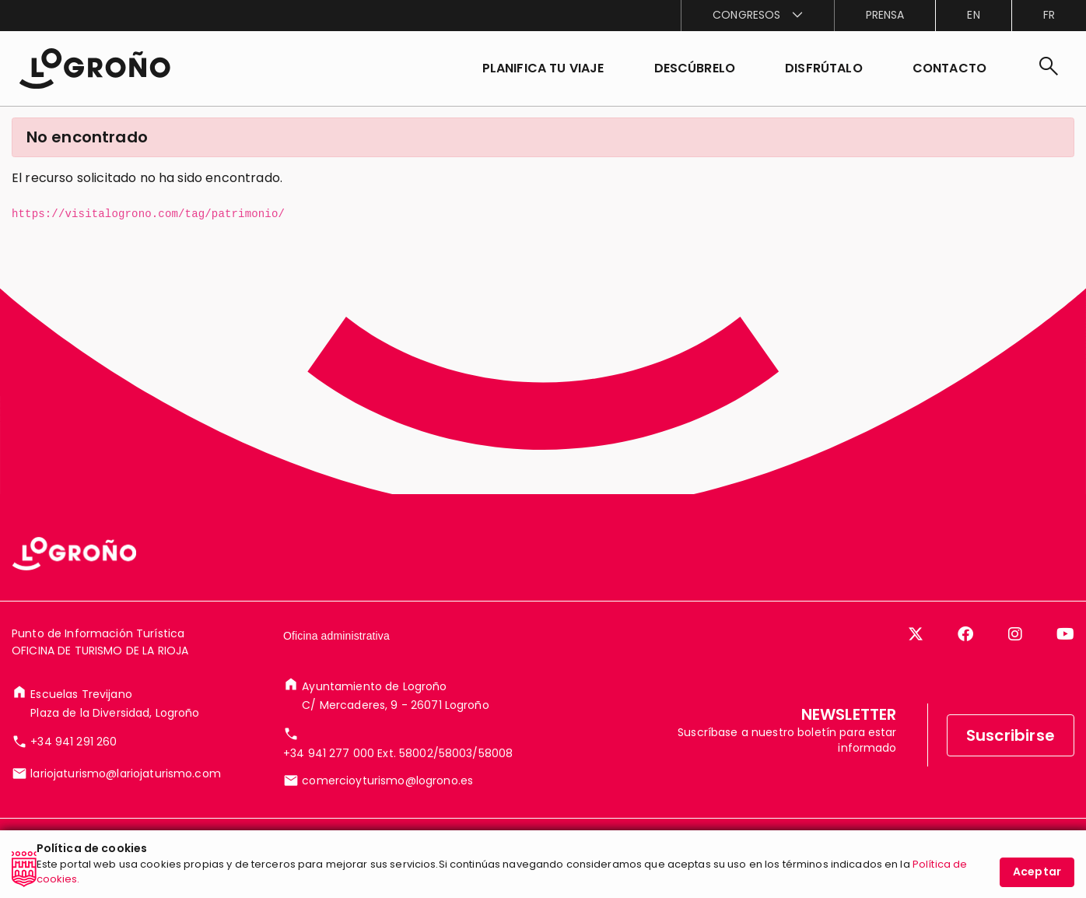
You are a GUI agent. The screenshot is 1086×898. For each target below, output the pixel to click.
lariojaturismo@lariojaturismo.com (125, 773)
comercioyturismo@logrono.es (387, 780)
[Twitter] (915, 634)
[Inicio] (94, 68)
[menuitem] (757, 15)
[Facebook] (965, 634)
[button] (695, 68)
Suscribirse (1010, 735)
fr (1049, 15)
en (973, 15)
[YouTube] (1065, 634)
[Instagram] (1015, 634)
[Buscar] (1048, 68)
